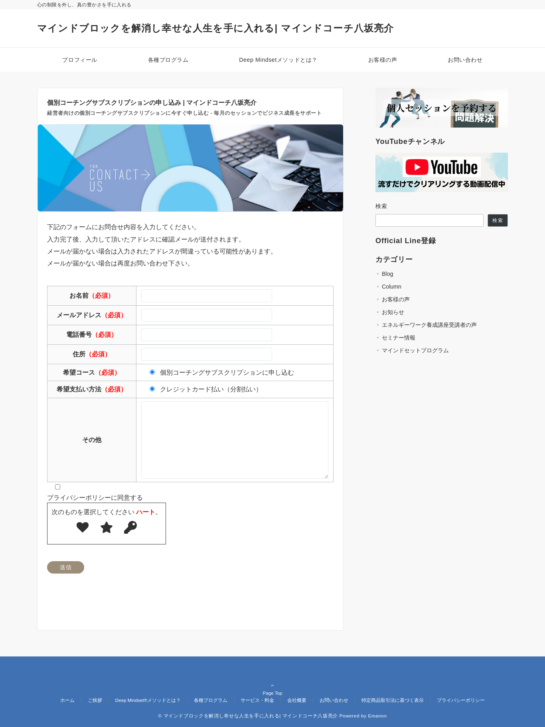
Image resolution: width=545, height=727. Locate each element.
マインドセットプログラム (415, 350)
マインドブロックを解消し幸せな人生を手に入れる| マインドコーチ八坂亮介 (215, 28)
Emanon (377, 715)
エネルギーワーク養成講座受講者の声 (429, 325)
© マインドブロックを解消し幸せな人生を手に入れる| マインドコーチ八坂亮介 (248, 715)
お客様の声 (396, 299)
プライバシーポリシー (461, 700)
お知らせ (393, 312)
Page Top (272, 684)
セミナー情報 (398, 337)
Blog (387, 274)
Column (391, 286)
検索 (381, 206)
